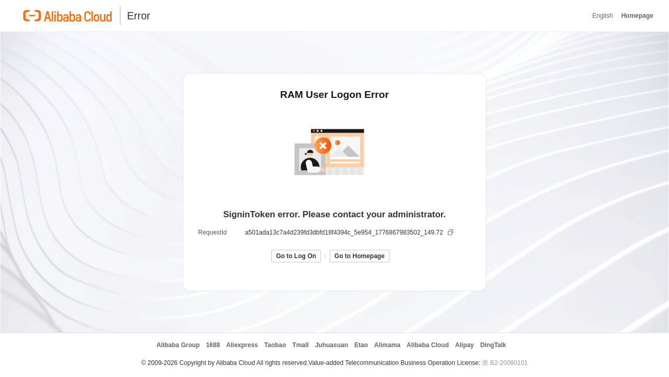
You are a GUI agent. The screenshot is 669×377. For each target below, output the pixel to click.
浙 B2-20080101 (504, 363)
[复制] (451, 232)
